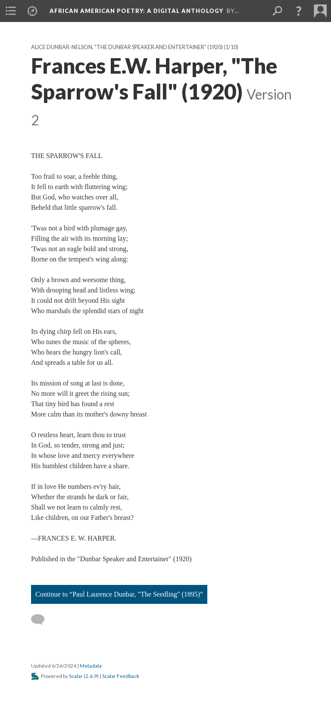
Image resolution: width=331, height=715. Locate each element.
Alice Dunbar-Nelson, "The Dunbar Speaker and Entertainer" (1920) (127, 47)
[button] (298, 11)
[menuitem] (11, 11)
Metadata (91, 665)
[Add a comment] (41, 619)
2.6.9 (91, 676)
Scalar (76, 676)
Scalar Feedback (120, 676)
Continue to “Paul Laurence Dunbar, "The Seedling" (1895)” (119, 594)
